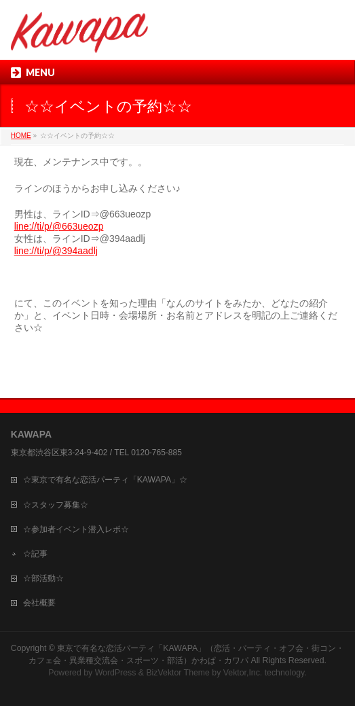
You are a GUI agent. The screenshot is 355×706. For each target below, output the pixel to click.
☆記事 (35, 554)
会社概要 (39, 602)
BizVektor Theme (178, 672)
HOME (21, 135)
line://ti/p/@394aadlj (56, 250)
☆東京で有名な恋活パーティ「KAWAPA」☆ (105, 479)
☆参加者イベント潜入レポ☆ (76, 529)
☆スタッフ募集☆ (55, 505)
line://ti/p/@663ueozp (59, 226)
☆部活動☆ (43, 578)
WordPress (115, 672)
